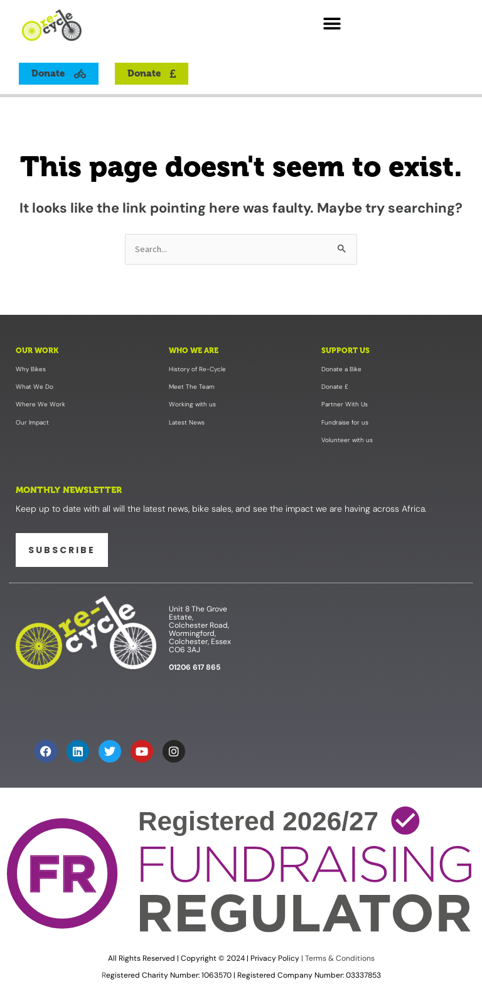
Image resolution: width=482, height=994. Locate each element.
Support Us (345, 350)
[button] (332, 23)
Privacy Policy (274, 958)
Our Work (37, 350)
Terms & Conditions (339, 958)
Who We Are (193, 350)
